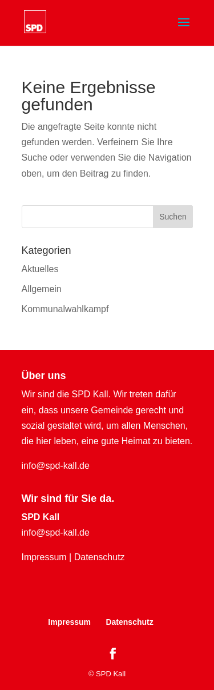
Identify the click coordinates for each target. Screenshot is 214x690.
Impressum (44, 557)
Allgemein (42, 289)
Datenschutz (99, 557)
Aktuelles (40, 269)
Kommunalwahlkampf (65, 309)
